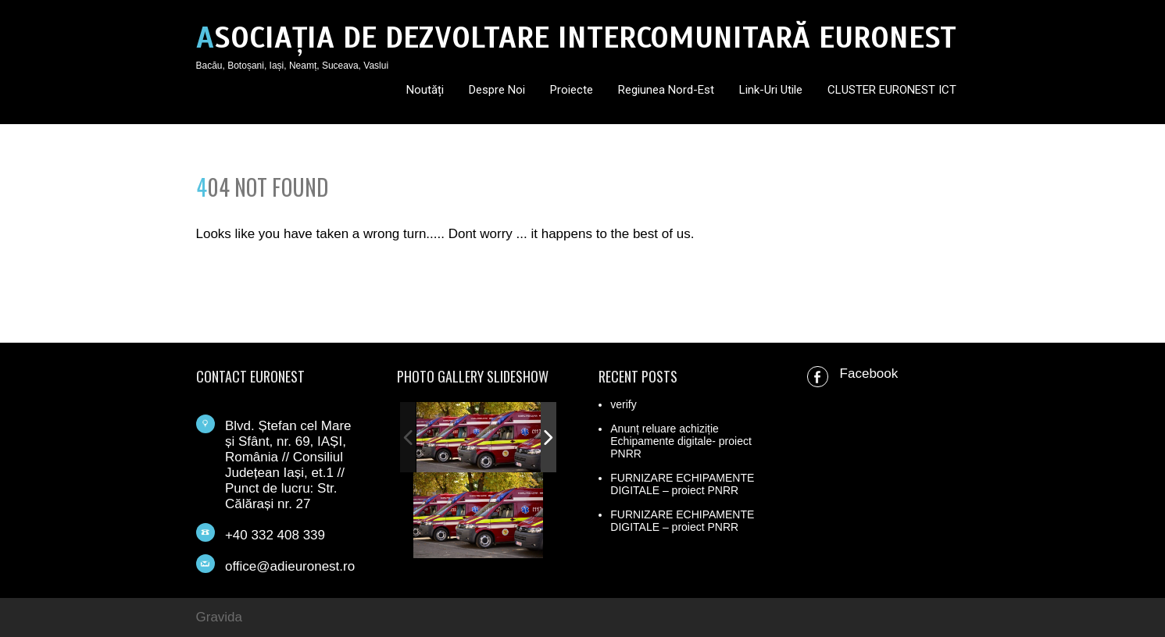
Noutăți (425, 90)
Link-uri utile (770, 90)
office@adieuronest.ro (290, 566)
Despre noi (497, 90)
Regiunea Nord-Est (666, 90)
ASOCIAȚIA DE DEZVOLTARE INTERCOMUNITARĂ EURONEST (576, 38)
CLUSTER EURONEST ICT (891, 90)
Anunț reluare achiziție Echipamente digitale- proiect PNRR (681, 441)
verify (623, 404)
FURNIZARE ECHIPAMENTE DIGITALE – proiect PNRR (682, 484)
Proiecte (571, 90)
